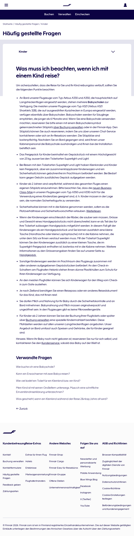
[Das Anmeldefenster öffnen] (126, 5)
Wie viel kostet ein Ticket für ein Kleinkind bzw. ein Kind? (48, 380)
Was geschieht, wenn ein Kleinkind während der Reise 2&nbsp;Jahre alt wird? (61, 399)
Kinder (44, 24)
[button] (6, 5)
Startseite (8, 24)
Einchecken (82, 14)
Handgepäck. (28, 255)
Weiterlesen (93, 211)
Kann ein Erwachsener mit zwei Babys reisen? (43, 373)
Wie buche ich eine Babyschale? (35, 366)
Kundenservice (50, 343)
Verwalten (64, 14)
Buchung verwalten (37, 320)
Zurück (22, 408)
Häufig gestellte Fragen (27, 24)
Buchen (49, 14)
